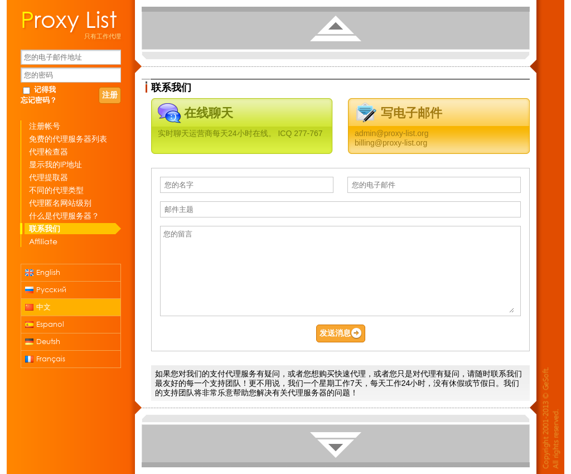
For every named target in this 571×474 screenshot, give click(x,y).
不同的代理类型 (56, 190)
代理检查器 (48, 151)
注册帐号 (44, 125)
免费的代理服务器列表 (68, 138)
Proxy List (69, 18)
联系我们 (44, 228)
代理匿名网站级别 (60, 202)
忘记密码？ (39, 100)
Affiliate (43, 241)
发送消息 (341, 333)
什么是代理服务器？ (64, 215)
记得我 (45, 89)
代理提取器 (48, 177)
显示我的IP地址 (55, 164)
